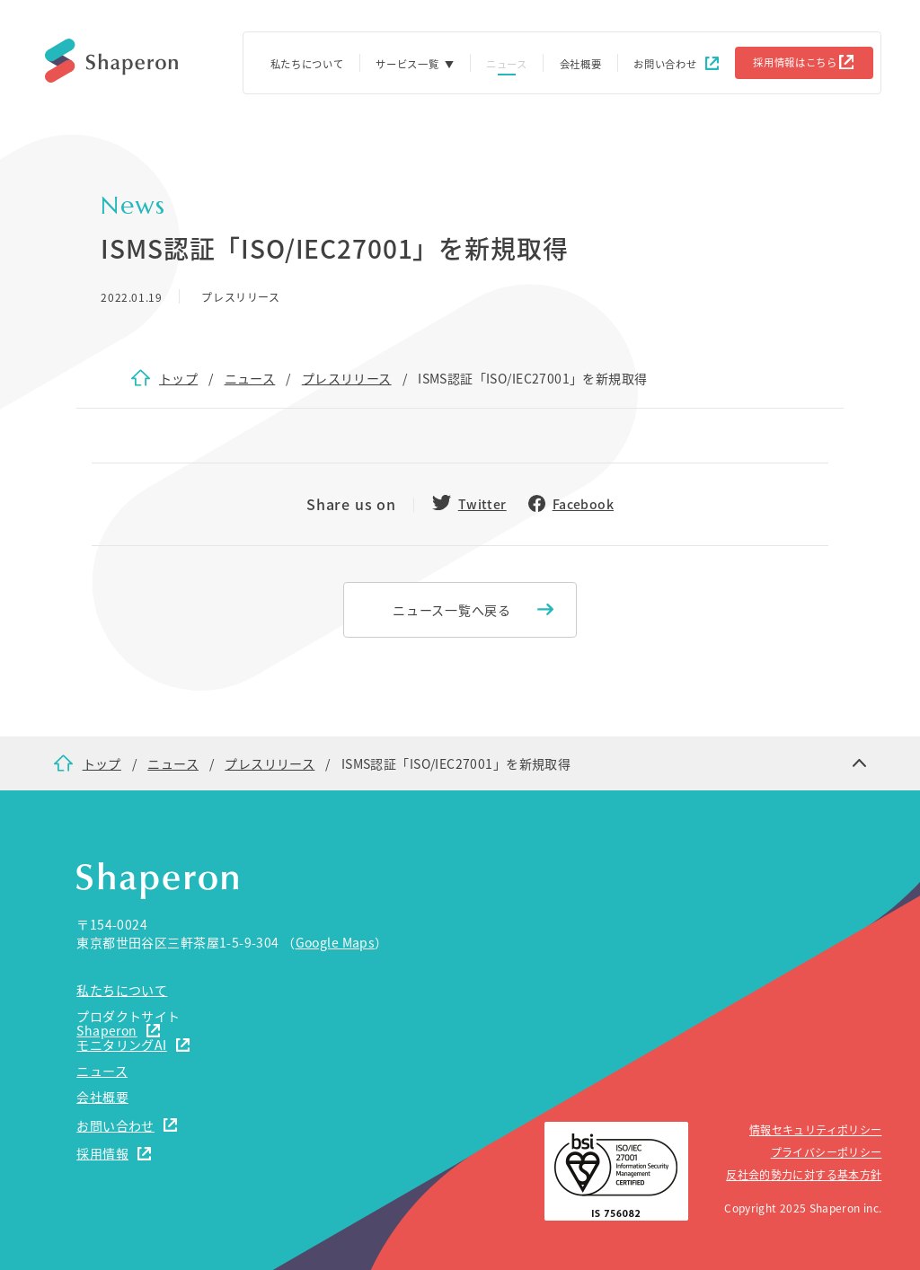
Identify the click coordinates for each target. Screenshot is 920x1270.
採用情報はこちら (795, 62)
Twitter (482, 504)
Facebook (583, 504)
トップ (178, 378)
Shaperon (106, 1030)
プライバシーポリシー (826, 1152)
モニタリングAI (121, 1045)
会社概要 (581, 64)
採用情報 (102, 1153)
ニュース (250, 378)
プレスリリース (347, 378)
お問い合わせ (664, 64)
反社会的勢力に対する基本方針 (803, 1174)
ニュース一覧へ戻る (451, 610)
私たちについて (307, 64)
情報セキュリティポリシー (815, 1129)
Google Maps (336, 942)
